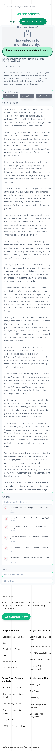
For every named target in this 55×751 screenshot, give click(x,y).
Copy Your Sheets (10, 719)
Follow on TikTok (10, 661)
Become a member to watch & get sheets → (26, 52)
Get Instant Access (33, 21)
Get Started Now (16, 617)
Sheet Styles (35, 684)
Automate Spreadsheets (40, 659)
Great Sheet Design (13, 574)
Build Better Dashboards (15, 502)
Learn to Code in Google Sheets (40, 638)
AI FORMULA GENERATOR (14, 687)
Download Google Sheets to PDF (13, 695)
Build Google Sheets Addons (39, 705)
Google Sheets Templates (14, 637)
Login (13, 21)
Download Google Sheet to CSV (13, 711)
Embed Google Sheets (12, 703)
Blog (5, 643)
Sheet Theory (10, 581)
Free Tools (7, 655)
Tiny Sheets (35, 691)
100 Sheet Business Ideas (14, 726)
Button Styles (35, 697)
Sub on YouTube (10, 667)
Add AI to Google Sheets (40, 653)
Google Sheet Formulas (13, 649)
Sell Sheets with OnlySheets (37, 715)
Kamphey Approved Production (28, 747)
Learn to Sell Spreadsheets (36, 667)
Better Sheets (27, 14)
